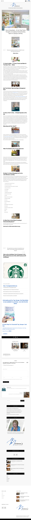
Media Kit (3, 496)
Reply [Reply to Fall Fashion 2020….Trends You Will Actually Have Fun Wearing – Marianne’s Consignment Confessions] (27, 362)
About (7, 477)
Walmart (12, 136)
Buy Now (5, 333)
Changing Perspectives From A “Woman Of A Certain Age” (11, 289)
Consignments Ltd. (15, 92)
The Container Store (7, 136)
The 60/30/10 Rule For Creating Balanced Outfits (9, 287)
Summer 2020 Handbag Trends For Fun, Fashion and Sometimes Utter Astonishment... (17, 388)
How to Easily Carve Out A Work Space (20, 96)
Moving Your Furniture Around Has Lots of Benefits (10, 295)
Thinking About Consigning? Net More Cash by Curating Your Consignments (13, 293)
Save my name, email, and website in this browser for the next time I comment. (13, 379)
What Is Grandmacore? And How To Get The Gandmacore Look (11, 291)
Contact (8, 481)
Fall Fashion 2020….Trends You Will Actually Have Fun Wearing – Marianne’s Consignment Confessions (14, 363)
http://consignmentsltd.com (10, 285)
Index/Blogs (8, 478)
